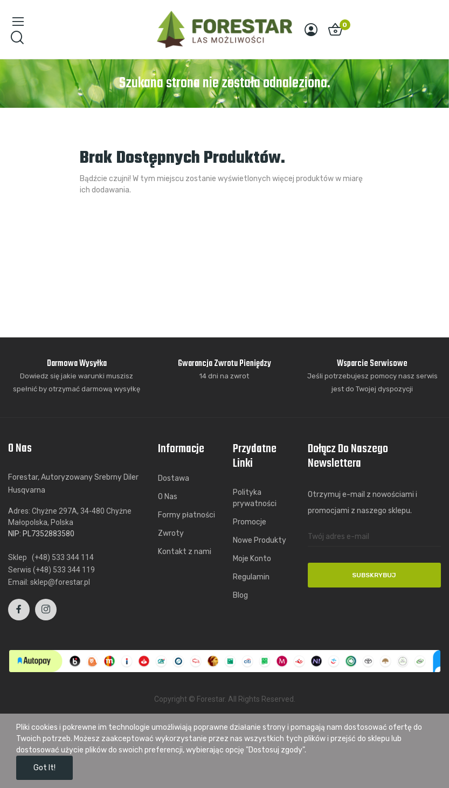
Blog (240, 595)
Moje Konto (252, 558)
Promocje (249, 522)
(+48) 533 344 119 (64, 569)
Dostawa (173, 478)
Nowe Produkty (259, 540)
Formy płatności (186, 515)
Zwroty (171, 533)
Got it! (44, 767)
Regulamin (251, 577)
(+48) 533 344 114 (63, 557)
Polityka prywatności (255, 498)
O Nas (167, 496)
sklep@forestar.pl (60, 582)
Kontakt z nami (184, 551)
